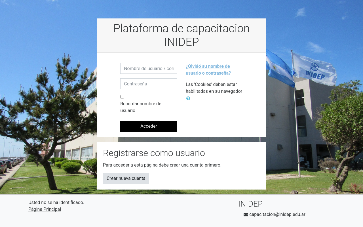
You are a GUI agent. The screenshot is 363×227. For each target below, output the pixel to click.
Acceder (148, 126)
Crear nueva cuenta (126, 178)
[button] (189, 98)
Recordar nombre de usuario (140, 107)
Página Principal (44, 209)
